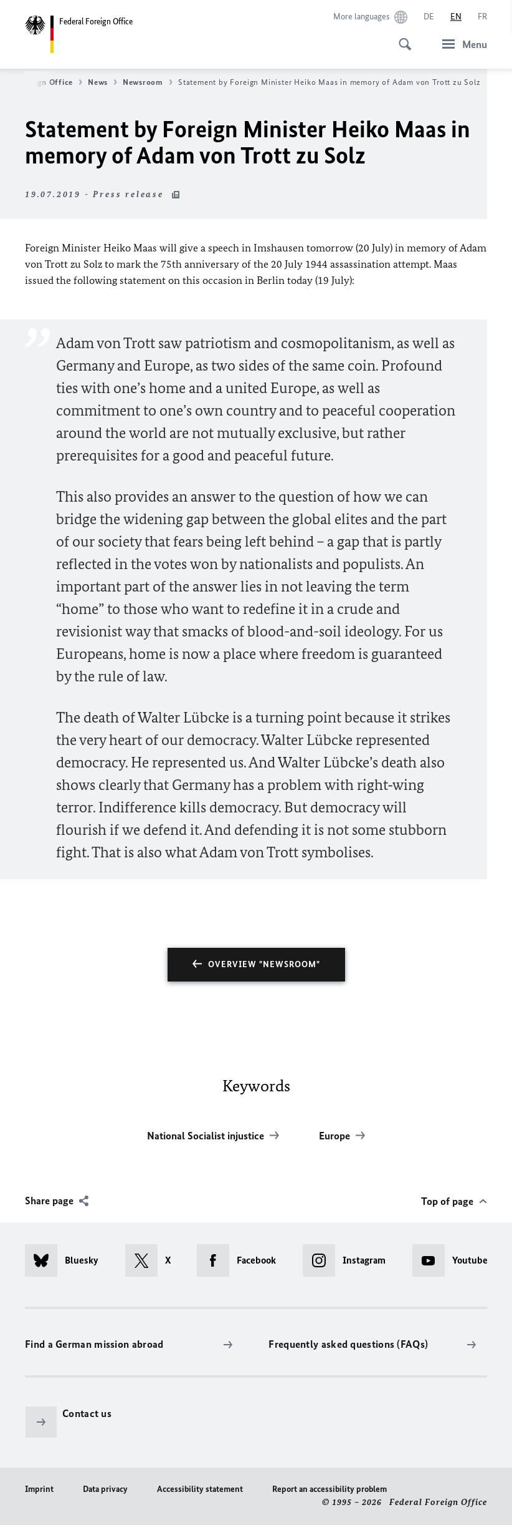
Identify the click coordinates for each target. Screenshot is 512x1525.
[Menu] (461, 44)
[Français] (482, 17)
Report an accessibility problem (329, 1489)
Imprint (39, 1489)
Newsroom (148, 82)
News (102, 82)
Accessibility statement (200, 1489)
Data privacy (105, 1489)
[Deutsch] (429, 17)
